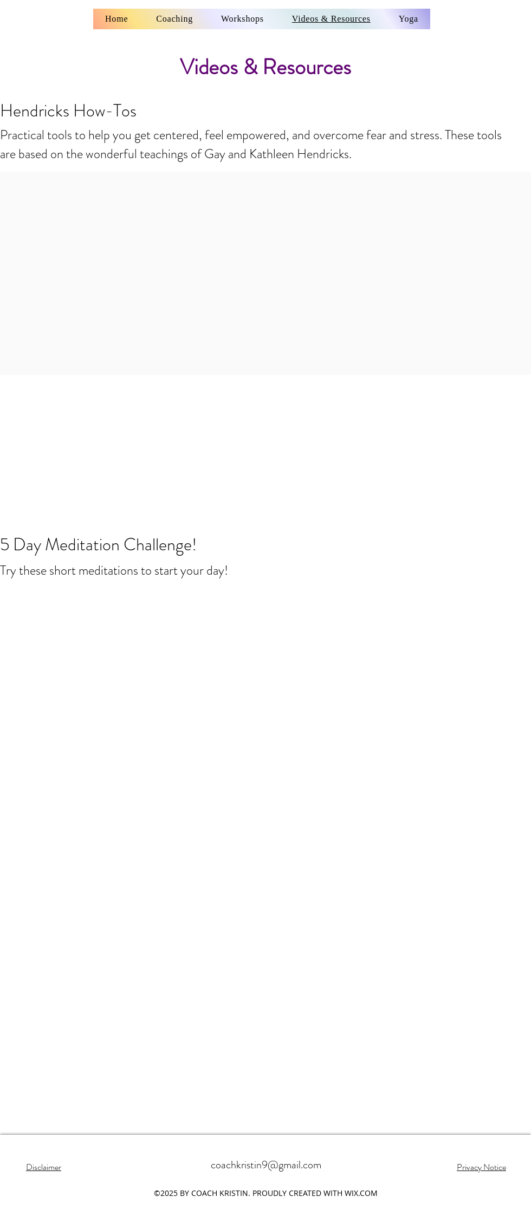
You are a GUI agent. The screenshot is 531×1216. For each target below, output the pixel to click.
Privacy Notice (481, 1167)
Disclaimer (43, 1167)
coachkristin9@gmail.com (266, 1165)
